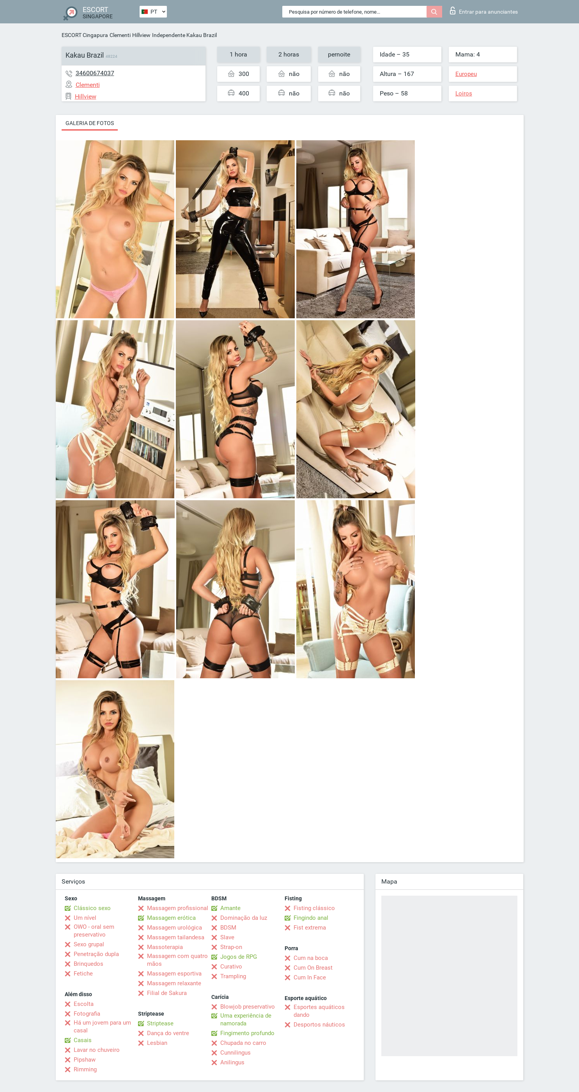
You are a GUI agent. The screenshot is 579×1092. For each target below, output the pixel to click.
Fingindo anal (311, 917)
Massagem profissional (177, 908)
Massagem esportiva (174, 973)
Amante (230, 908)
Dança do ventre (168, 1033)
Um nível (85, 917)
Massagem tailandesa (175, 937)
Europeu (466, 74)
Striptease (160, 1023)
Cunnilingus (235, 1052)
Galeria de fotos (90, 123)
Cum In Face (310, 977)
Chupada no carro (243, 1042)
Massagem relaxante (174, 983)
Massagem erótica (171, 917)
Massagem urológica (174, 927)
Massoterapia (165, 947)
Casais (83, 1040)
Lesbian (157, 1042)
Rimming (85, 1069)
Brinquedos (88, 963)
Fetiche (83, 973)
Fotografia (87, 1013)
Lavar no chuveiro (97, 1049)
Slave (227, 937)
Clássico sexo (92, 908)
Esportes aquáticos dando (319, 1011)
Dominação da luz (243, 917)
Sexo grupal (89, 944)
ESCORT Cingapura (85, 35)
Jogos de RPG (238, 956)
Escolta (84, 1003)
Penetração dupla (96, 954)
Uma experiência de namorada (245, 1019)
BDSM (228, 927)
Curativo (231, 966)
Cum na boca (311, 957)
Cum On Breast (313, 967)
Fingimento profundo (247, 1033)
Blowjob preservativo (247, 1006)
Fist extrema (310, 927)
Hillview (141, 35)
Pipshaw (85, 1059)
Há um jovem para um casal (102, 1026)
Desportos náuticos (319, 1024)
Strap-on (231, 947)
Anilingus (232, 1062)
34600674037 (95, 73)
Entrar (484, 10)
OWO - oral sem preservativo (94, 930)
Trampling (233, 976)
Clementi (120, 35)
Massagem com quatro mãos (177, 960)
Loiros (463, 93)
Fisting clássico (314, 908)
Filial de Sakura (167, 993)
